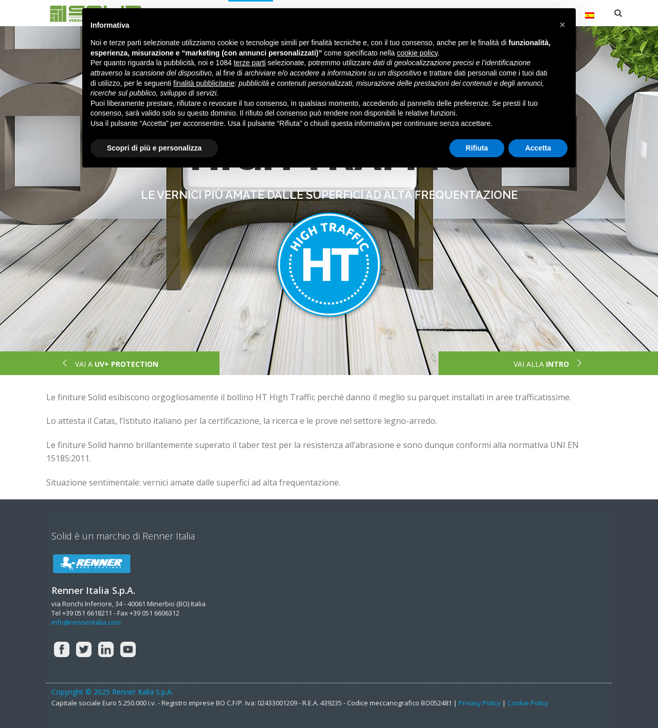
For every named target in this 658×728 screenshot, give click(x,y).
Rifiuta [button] (477, 148)
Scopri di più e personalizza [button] (154, 148)
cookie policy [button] (417, 53)
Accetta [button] (538, 148)
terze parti (250, 63)
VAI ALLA (548, 364)
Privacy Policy (480, 702)
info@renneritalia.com (86, 622)
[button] (562, 24)
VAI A (109, 364)
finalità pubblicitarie (203, 83)
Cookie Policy (528, 702)
